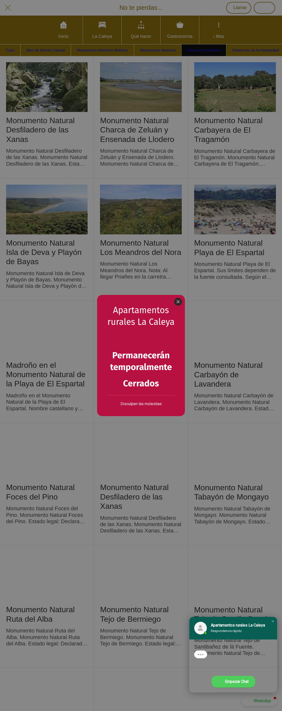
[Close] (178, 286)
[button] (272, 621)
